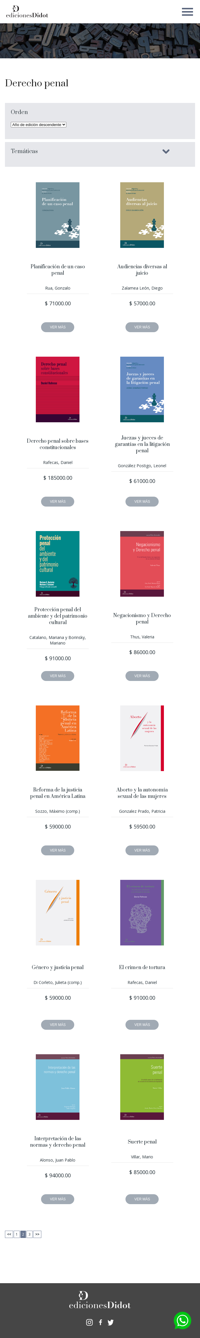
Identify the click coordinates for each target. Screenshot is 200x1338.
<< (9, 1234)
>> (37, 1234)
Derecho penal (36, 84)
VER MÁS (58, 327)
